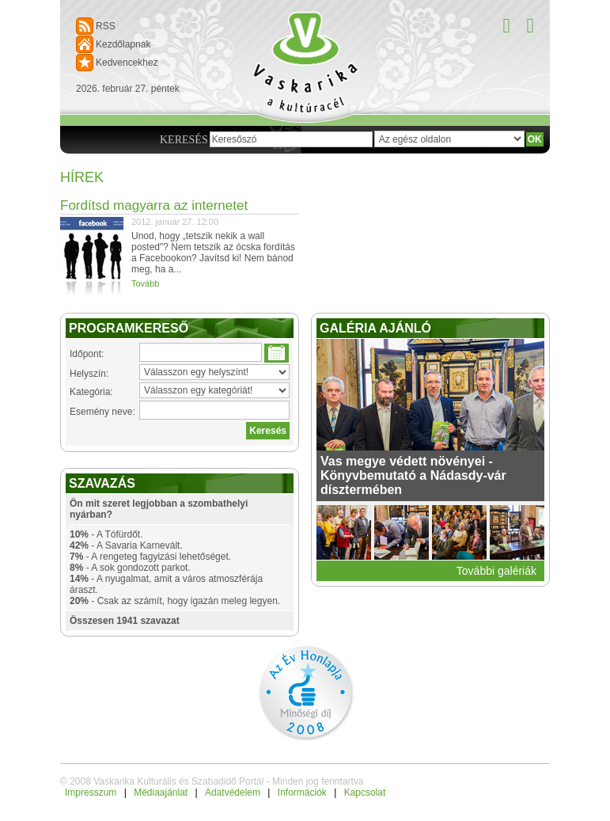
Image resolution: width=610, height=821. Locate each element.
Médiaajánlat (161, 792)
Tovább (145, 283)
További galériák (496, 570)
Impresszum (90, 792)
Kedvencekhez (127, 62)
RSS (106, 26)
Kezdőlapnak (123, 44)
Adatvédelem (232, 792)
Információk (302, 792)
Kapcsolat (365, 792)
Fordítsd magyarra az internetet (154, 205)
